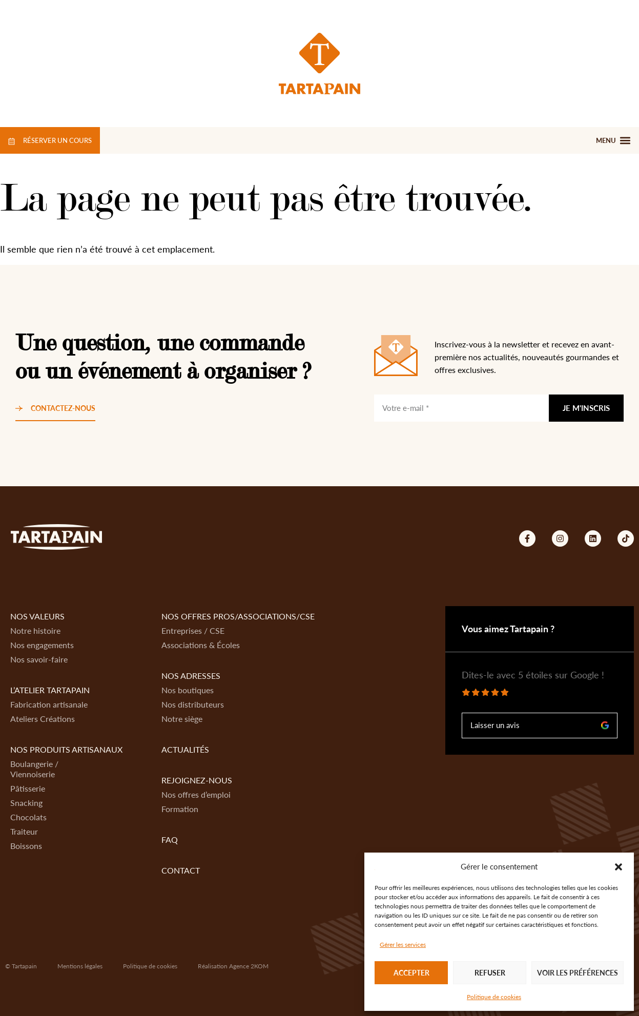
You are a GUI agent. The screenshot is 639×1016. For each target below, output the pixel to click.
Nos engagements (42, 645)
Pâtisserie (27, 788)
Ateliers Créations (42, 718)
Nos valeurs (37, 616)
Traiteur (24, 831)
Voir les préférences (577, 972)
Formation (179, 809)
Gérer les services (403, 944)
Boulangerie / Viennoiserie (34, 769)
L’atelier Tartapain (50, 690)
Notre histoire (35, 630)
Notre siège (181, 718)
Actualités (185, 749)
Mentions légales (79, 966)
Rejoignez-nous (196, 780)
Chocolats (28, 817)
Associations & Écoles (200, 645)
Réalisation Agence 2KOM (233, 966)
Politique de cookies (494, 997)
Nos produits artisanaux (66, 749)
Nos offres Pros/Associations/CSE (238, 616)
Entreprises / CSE (192, 630)
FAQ (169, 839)
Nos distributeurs (192, 704)
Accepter (411, 972)
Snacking (26, 802)
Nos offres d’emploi (196, 794)
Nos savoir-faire (39, 659)
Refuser (490, 972)
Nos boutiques (187, 690)
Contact (180, 870)
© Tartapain (21, 966)
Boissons (26, 846)
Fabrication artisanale (49, 704)
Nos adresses (190, 675)
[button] (618, 867)
